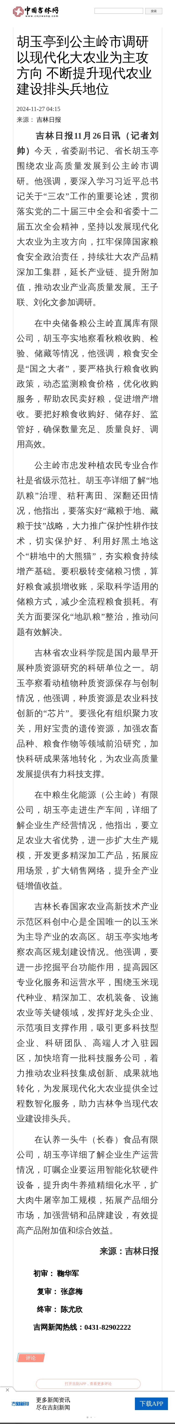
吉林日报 (48, 119)
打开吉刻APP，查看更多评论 (88, 1384)
